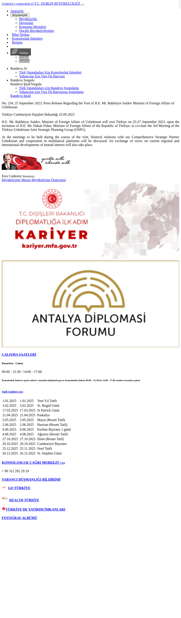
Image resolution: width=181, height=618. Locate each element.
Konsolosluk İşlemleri (27, 38)
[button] (90, 391)
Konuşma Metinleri (32, 27)
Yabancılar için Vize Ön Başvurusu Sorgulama (51, 92)
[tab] (90, 355)
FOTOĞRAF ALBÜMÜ (19, 518)
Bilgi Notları (20, 34)
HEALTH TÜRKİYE (24, 500)
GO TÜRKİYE (19, 488)
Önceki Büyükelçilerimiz (36, 31)
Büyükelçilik (19, 15)
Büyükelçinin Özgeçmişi (49, 180)
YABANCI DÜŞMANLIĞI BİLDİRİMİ (31, 479)
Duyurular (26, 23)
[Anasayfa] (16, 11)
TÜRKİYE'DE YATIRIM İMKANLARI (33, 509)
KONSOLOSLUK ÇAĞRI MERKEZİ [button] (33, 462)
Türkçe (20, 52)
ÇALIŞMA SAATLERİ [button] (19, 354)
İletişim (17, 42)
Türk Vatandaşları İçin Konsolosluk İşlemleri (50, 72)
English (24, 61)
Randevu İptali (20, 96)
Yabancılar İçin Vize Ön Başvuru (42, 76)
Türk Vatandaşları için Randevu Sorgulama (49, 88)
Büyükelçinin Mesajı (17, 180)
